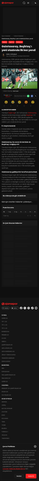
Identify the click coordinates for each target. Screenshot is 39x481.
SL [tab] (4, 212)
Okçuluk (4, 435)
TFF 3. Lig (4, 328)
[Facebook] (32, 96)
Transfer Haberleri (8, 358)
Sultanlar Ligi (6, 395)
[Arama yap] (24, 3)
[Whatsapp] (28, 96)
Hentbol (4, 402)
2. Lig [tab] (15, 212)
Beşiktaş (4, 42)
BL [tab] (35, 212)
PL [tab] (21, 212)
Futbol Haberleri (18, 36)
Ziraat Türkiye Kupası (8, 355)
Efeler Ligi (5, 392)
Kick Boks (5, 418)
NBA (3, 368)
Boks (3, 415)
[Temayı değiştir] (34, 3)
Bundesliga (5, 331)
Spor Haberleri (6, 36)
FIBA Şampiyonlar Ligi (8, 375)
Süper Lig (11, 42)
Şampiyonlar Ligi (7, 345)
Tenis (3, 422)
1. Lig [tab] (9, 212)
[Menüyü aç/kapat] (28, 3)
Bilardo (4, 428)
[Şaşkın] (32, 103)
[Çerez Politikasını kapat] (35, 446)
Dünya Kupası (6, 361)
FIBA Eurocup (6, 378)
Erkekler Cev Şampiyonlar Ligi (11, 388)
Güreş (4, 405)
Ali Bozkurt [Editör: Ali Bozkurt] (13, 54)
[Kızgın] (26, 103)
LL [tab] (25, 212)
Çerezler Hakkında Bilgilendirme (14, 469)
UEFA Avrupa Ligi (7, 348)
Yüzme (4, 425)
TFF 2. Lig (4, 325)
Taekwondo (5, 438)
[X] (35, 96)
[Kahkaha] (12, 103)
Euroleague (5, 371)
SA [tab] (30, 212)
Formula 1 (5, 432)
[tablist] (19, 211)
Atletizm (4, 412)
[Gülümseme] (6, 103)
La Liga (4, 338)
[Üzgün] (19, 103)
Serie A (4, 341)
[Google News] (8, 96)
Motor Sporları (7, 408)
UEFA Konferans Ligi (8, 351)
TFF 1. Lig (4, 321)
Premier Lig (5, 335)
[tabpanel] (19, 216)
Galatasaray (19, 42)
